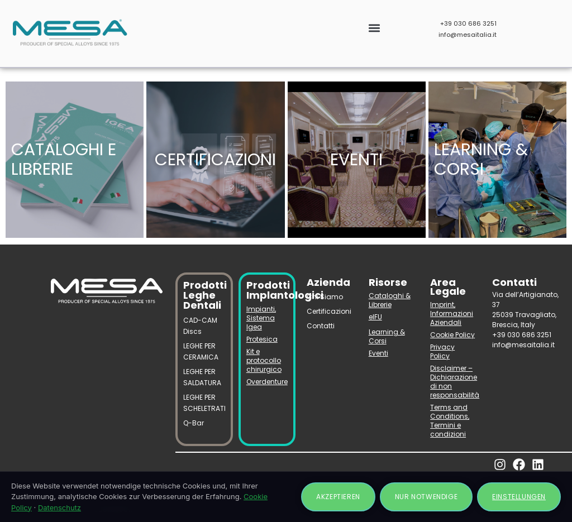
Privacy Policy (442, 351)
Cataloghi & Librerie (390, 300)
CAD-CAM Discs (200, 325)
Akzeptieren (338, 496)
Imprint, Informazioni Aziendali (451, 313)
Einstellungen (519, 496)
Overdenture (267, 381)
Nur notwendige (426, 496)
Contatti (321, 326)
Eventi (378, 353)
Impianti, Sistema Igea (261, 318)
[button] (374, 28)
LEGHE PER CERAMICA (200, 351)
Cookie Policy (452, 334)
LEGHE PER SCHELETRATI (204, 402)
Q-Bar (193, 423)
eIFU (375, 317)
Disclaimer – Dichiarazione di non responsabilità (452, 381)
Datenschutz (59, 507)
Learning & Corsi (387, 336)
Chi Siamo (325, 296)
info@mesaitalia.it (467, 34)
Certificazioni (329, 311)
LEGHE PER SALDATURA (202, 377)
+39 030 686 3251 (468, 23)
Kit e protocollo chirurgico (264, 360)
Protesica (262, 339)
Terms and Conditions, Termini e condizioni (449, 421)
